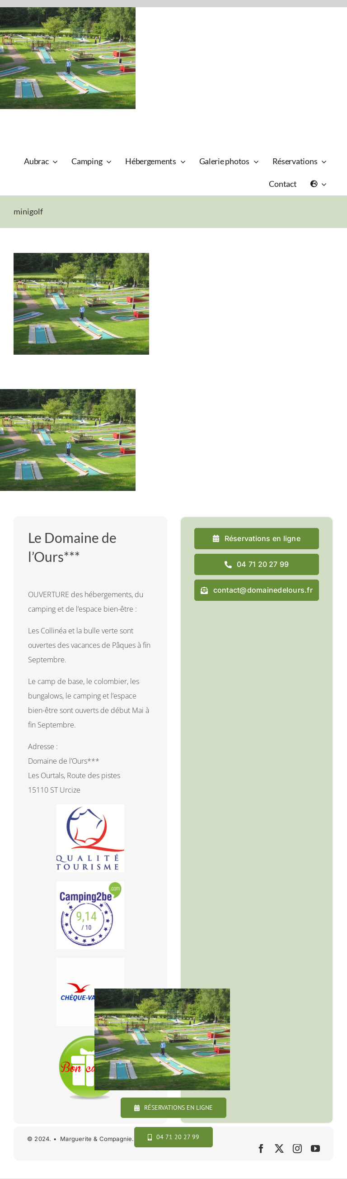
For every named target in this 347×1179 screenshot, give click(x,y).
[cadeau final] (90, 1039)
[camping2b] (90, 885)
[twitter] (279, 1148)
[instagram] (297, 1148)
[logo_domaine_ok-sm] (39, 120)
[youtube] (315, 1148)
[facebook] (261, 1148)
